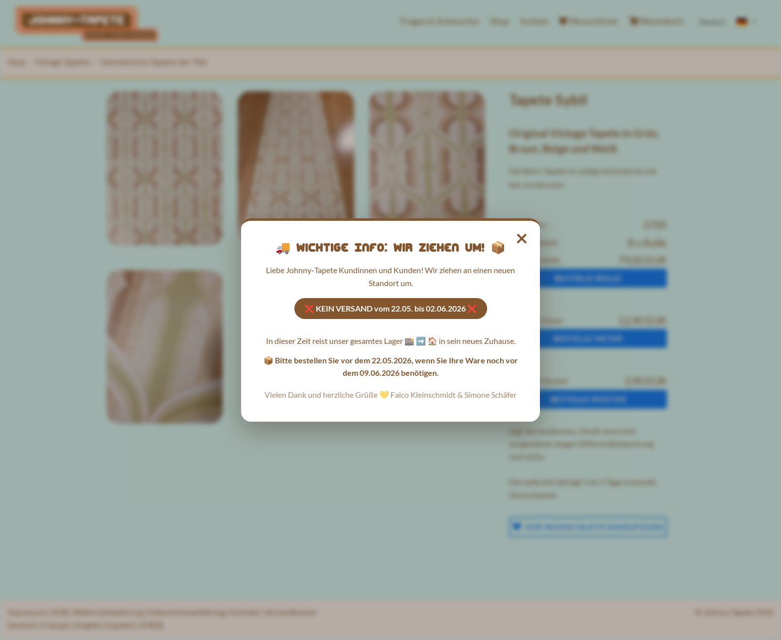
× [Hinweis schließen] (522, 238)
